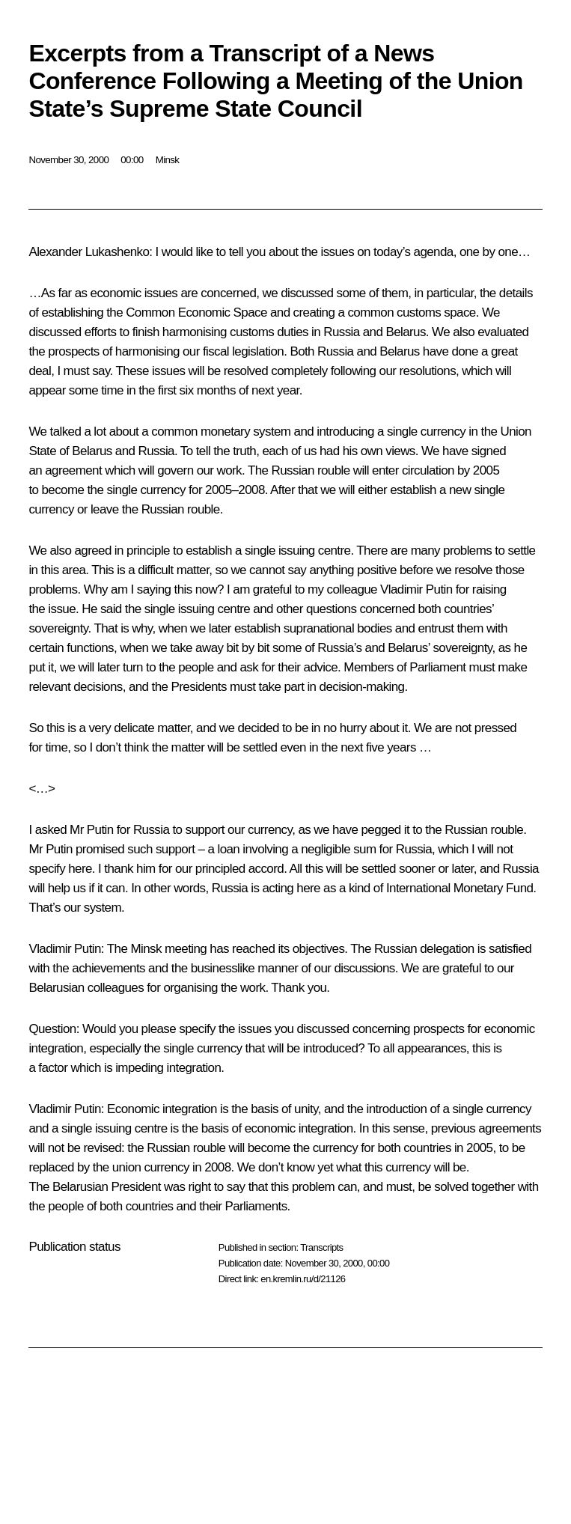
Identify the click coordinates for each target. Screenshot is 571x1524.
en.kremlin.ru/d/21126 (302, 1278)
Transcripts (321, 1247)
